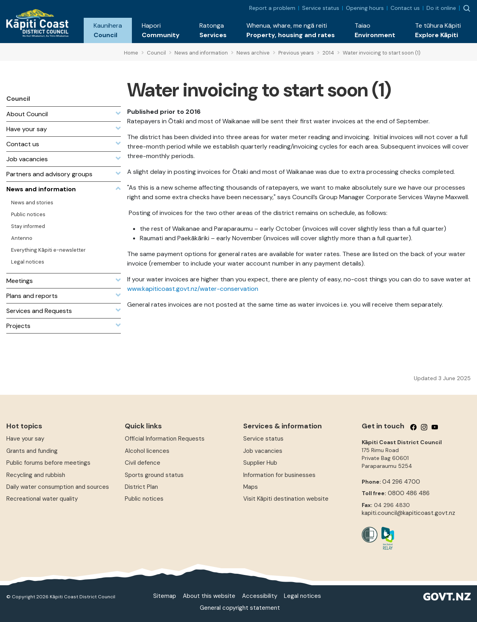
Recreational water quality (42, 499)
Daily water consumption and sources (57, 487)
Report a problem (272, 7)
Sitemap (164, 596)
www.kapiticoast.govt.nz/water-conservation (192, 289)
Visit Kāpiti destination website (286, 499)
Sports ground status (154, 475)
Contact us (405, 7)
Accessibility (259, 596)
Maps (250, 487)
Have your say (25, 439)
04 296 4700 (401, 482)
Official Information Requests (165, 439)
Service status (320, 7)
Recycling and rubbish (35, 475)
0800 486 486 (409, 493)
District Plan (141, 487)
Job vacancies (262, 451)
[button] (108, 30)
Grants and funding (32, 451)
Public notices (144, 499)
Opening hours (365, 7)
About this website (209, 596)
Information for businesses (279, 475)
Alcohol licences (147, 451)
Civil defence (142, 463)
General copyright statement (240, 608)
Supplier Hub (260, 463)
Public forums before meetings (48, 463)
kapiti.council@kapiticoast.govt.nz (408, 513)
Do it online (441, 7)
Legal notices (302, 596)
